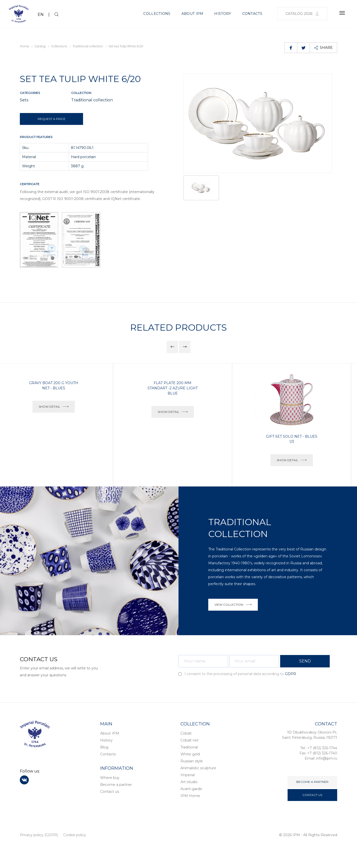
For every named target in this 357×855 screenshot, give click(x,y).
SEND (305, 661)
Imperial (187, 775)
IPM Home (190, 796)
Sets (24, 100)
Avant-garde (191, 789)
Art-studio (189, 782)
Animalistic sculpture (198, 768)
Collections (156, 13)
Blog (104, 747)
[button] (172, 347)
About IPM (192, 13)
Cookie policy (74, 835)
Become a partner (116, 784)
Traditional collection (92, 100)
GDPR (290, 674)
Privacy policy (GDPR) (39, 835)
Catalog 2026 (302, 13)
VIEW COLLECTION (233, 604)
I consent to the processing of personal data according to (237, 674)
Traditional (189, 747)
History (222, 13)
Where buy (109, 777)
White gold (190, 754)
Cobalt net (189, 740)
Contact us (109, 791)
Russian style (191, 761)
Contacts (252, 13)
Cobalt (186, 733)
